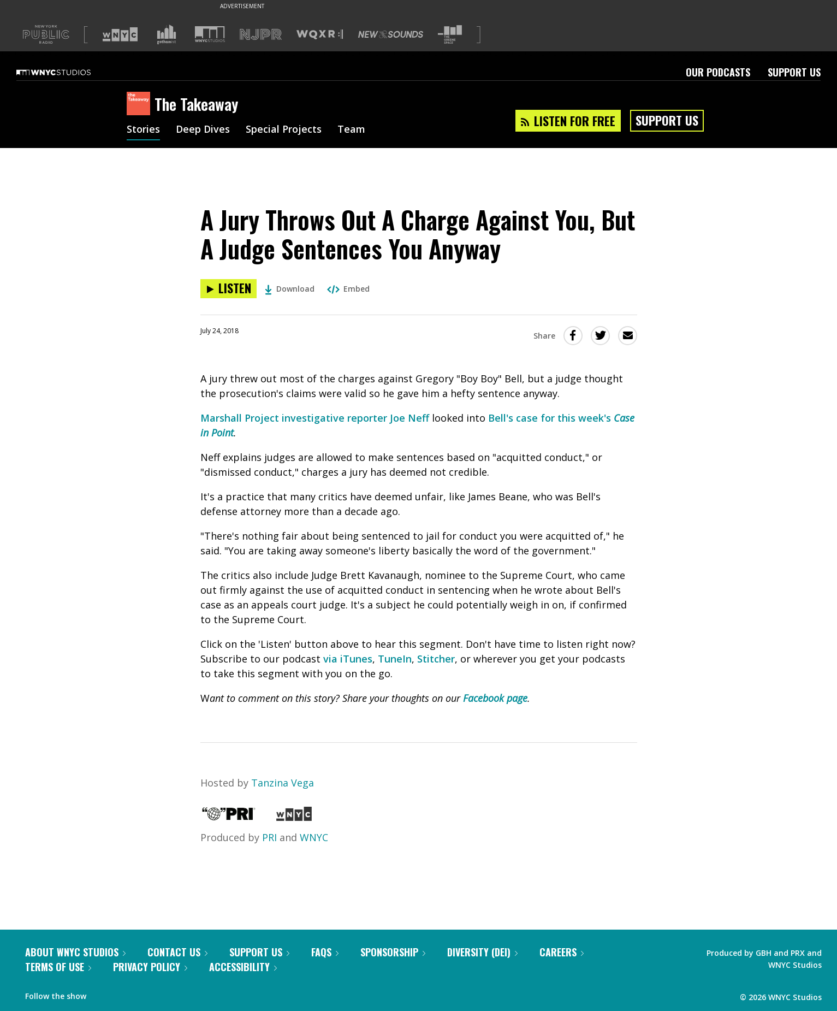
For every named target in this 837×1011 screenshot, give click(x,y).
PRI (269, 837)
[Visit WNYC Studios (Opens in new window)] (210, 34)
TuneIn (395, 658)
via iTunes (347, 658)
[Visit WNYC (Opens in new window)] (120, 34)
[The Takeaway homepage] (141, 104)
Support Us (794, 72)
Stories (143, 130)
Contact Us (177, 952)
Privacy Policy (150, 967)
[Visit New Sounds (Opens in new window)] (390, 34)
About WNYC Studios (75, 952)
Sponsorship (392, 952)
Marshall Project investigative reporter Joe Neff (314, 417)
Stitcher (436, 658)
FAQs (325, 952)
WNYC (314, 837)
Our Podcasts (718, 72)
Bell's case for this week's (551, 417)
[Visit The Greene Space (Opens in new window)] (450, 34)
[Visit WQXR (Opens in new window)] (319, 34)
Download (289, 288)
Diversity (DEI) (482, 952)
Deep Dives (203, 130)
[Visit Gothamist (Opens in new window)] (166, 34)
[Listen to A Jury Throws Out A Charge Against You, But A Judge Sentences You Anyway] (228, 288)
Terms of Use (58, 967)
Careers (561, 952)
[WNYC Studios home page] (67, 72)
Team (351, 130)
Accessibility (243, 967)
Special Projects (284, 130)
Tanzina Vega (282, 782)
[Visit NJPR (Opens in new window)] (261, 34)
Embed (348, 288)
